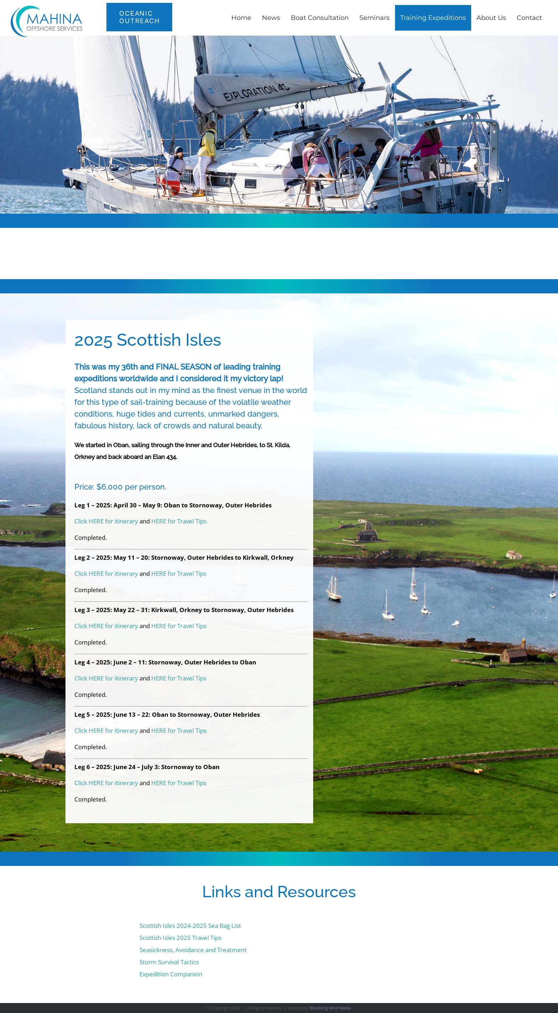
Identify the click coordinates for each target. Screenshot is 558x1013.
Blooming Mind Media (330, 1008)
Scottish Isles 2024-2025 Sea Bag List (190, 925)
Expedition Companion (171, 974)
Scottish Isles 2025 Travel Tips (180, 938)
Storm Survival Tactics (169, 962)
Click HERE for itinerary (106, 521)
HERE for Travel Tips (178, 521)
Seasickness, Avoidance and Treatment (193, 950)
